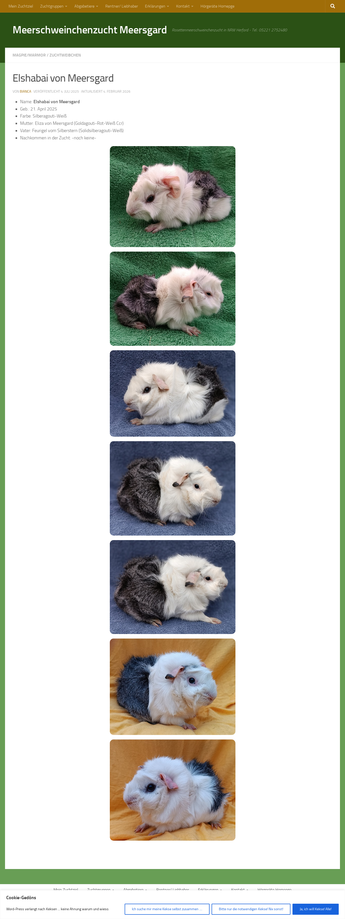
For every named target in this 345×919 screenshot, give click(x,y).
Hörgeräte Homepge (217, 6)
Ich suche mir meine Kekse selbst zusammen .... (167, 909)
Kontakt (183, 6)
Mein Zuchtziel (21, 6)
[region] (172, 904)
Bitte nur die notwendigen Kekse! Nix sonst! (251, 909)
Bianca (25, 91)
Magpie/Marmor (29, 55)
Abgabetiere (84, 6)
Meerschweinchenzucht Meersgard (90, 30)
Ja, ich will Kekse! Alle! (315, 909)
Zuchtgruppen (52, 6)
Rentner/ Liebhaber (121, 6)
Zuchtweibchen (65, 55)
